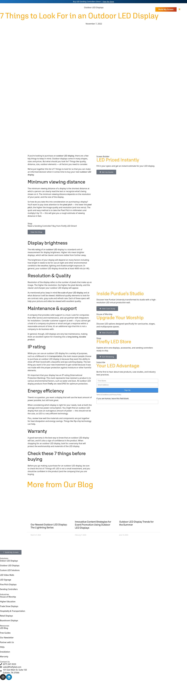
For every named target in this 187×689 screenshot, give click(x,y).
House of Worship (8, 596)
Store (137, 9)
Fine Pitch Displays (8, 584)
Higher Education (7, 601)
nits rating (36, 249)
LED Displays (73, 9)
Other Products (92, 9)
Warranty (4, 656)
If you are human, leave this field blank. (112, 398)
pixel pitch (67, 204)
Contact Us (148, 9)
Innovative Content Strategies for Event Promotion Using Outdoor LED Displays (93, 524)
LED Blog (4, 628)
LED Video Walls (7, 575)
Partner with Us (7, 642)
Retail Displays (6, 615)
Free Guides (5, 633)
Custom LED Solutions (10, 570)
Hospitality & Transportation (12, 611)
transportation (55, 356)
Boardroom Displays (9, 620)
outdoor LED (51, 249)
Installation (5, 651)
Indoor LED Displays (9, 560)
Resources (126, 9)
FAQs (2, 647)
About (57, 9)
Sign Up (127, 390)
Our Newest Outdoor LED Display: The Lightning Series (49, 526)
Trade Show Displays (9, 606)
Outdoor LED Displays (9, 565)
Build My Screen (165, 9)
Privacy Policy (116, 395)
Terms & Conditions (102, 395)
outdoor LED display (65, 155)
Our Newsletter (7, 637)
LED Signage (5, 579)
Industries (110, 9)
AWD (97, 684)
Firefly (50, 383)
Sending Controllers (9, 589)
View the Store (108, 1)
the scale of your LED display (70, 292)
